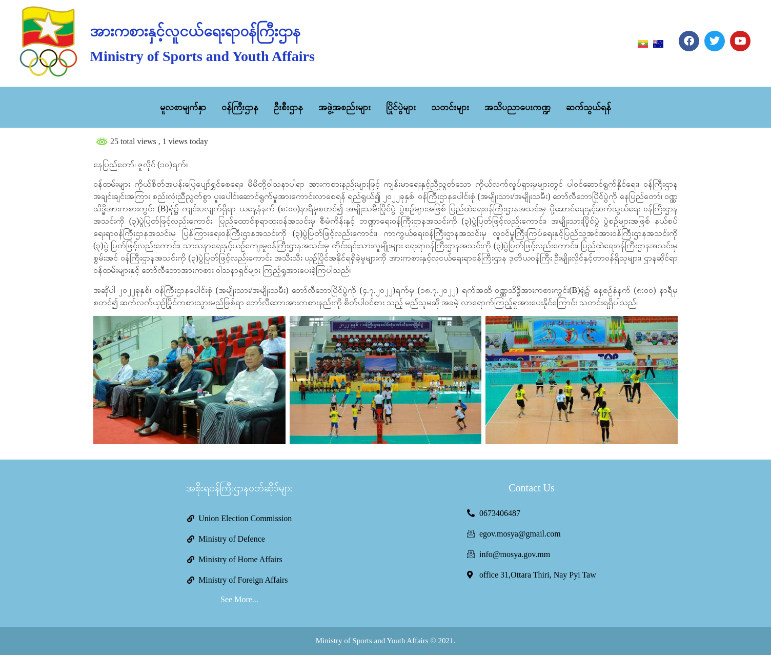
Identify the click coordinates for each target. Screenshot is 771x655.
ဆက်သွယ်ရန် (588, 107)
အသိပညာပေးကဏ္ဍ (517, 107)
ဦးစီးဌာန (288, 107)
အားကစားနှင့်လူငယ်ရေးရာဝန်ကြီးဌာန (195, 31)
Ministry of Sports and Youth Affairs (202, 56)
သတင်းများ (450, 107)
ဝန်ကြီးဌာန (239, 107)
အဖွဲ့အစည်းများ (344, 107)
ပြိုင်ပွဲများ (401, 107)
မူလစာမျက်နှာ (183, 107)
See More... (239, 599)
